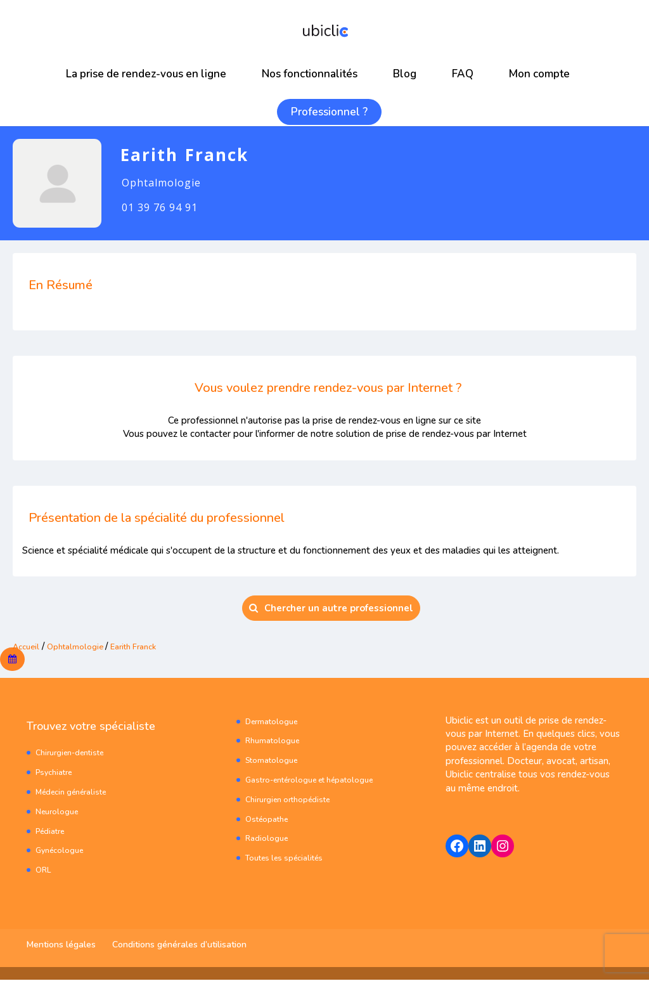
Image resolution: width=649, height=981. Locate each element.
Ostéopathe (269, 820)
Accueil (28, 646)
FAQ (462, 74)
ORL (44, 871)
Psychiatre (56, 773)
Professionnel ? (329, 112)
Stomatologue (273, 761)
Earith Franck (149, 646)
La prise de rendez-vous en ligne (146, 74)
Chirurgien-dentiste (74, 754)
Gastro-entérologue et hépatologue (317, 780)
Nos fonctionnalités (309, 74)
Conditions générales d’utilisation (179, 946)
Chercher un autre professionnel (331, 608)
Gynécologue (62, 851)
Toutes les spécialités (289, 859)
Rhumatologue (274, 742)
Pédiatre (52, 832)
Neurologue (59, 812)
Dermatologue (273, 722)
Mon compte (539, 74)
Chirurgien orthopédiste (292, 800)
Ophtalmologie (84, 646)
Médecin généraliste (76, 792)
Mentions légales (61, 946)
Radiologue (267, 839)
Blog (404, 74)
